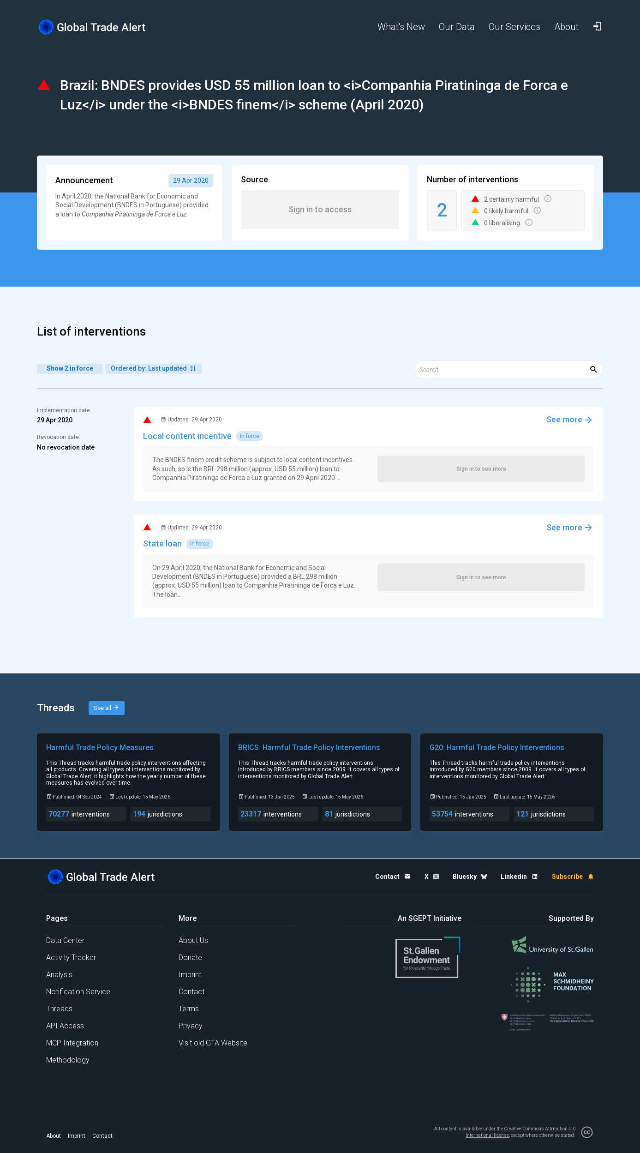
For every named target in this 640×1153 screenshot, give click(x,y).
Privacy (191, 1025)
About (53, 1136)
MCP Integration (72, 1043)
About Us (193, 940)
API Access (65, 1025)
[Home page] (99, 27)
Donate (190, 957)
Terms (189, 1008)
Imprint (190, 974)
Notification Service (78, 991)
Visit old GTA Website (213, 1043)
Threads (59, 1008)
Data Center (65, 940)
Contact (191, 991)
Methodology (68, 1060)
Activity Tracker (71, 957)
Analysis (59, 974)
